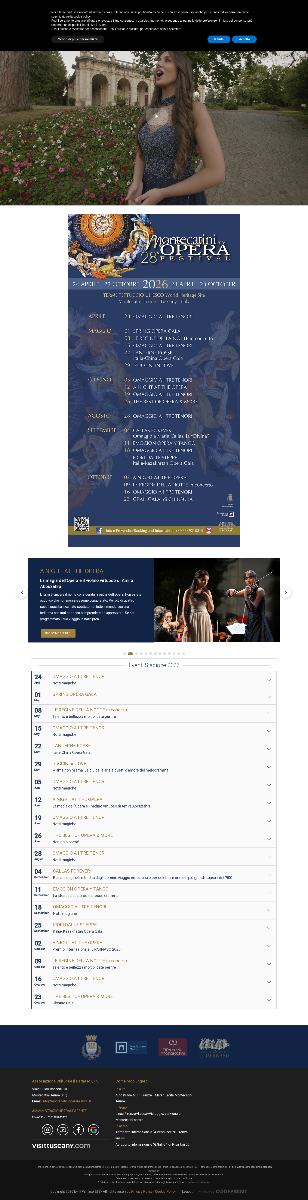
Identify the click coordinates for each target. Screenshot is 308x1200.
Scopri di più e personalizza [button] (78, 1188)
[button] (285, 592)
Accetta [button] (244, 1188)
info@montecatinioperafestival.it (66, 1101)
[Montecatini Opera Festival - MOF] (89, 16)
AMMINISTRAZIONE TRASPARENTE (59, 1111)
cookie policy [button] (82, 1165)
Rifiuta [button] (219, 1188)
